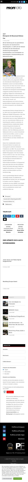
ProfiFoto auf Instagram (18, 427)
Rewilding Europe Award (10, 281)
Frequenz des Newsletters (9, 367)
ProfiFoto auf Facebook (18, 431)
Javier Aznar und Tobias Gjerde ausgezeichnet (12, 260)
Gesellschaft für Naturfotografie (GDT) (12, 199)
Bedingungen (9, 414)
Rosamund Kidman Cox (9, 201)
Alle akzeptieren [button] (17, 478)
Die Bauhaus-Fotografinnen (17, 316)
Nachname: (6, 355)
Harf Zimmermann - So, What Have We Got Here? (16, 323)
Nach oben (14, 463)
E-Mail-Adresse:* (7, 361)
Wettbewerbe (8, 204)
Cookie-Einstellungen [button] (7, 478)
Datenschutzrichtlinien (11, 412)
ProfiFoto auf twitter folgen (17, 435)
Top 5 (5, 297)
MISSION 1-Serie (13, 310)
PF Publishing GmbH (20, 448)
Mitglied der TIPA (10, 448)
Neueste (11, 297)
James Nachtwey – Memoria (8, 230)
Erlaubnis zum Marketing (9, 377)
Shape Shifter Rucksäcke (20, 230)
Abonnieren (21, 439)
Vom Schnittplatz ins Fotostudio (15, 303)
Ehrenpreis (7, 196)
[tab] (5, 297)
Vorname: (5, 349)
